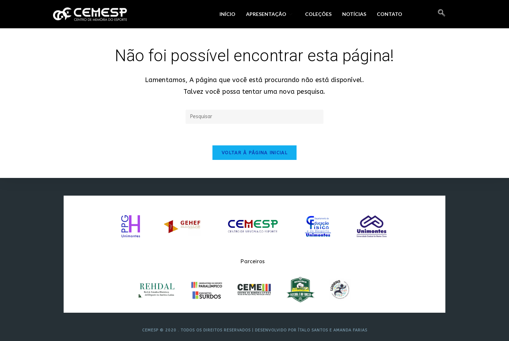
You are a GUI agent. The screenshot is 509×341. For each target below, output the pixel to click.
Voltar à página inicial (254, 152)
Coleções (318, 14)
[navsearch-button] (441, 14)
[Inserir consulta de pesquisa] (254, 117)
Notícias (354, 14)
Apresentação (269, 14)
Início (227, 14)
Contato (389, 14)
